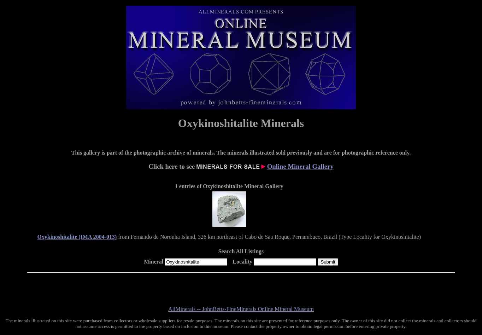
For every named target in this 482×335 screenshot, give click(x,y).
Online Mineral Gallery (300, 166)
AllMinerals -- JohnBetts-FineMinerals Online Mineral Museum (241, 309)
